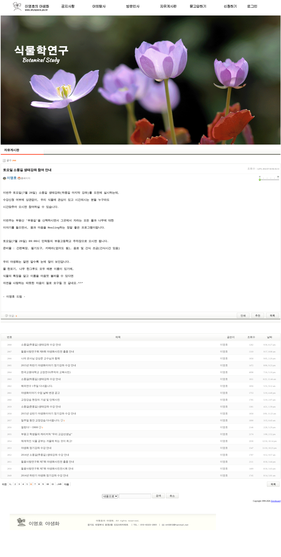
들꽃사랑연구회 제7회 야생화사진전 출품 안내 (47, 477)
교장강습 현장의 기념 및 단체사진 (40, 415)
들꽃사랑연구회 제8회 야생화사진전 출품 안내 (47, 367)
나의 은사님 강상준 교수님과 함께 (40, 374)
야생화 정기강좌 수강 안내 (36, 464)
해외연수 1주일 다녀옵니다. (37, 402)
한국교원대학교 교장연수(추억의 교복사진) (46, 388)
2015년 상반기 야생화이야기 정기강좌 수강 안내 (48, 429)
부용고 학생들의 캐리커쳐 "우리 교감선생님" (46, 450)
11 (53, 500)
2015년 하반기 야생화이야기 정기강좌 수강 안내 (48, 381)
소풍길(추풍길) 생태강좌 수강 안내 (41, 360)
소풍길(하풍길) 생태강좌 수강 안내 (41, 395)
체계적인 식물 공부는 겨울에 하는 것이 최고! (46, 457)
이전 (4, 500)
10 (48, 500)
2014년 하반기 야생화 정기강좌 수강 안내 (44, 491)
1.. (10, 500)
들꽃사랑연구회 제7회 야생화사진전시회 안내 (47, 484)
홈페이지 (25, 178)
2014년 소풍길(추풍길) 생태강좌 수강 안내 (45, 470)
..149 (59, 500)
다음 (66, 500)
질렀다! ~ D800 (29, 443)
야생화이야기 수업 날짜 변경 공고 (40, 408)
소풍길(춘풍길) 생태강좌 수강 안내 (41, 422)
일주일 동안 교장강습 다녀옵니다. (40, 436)
